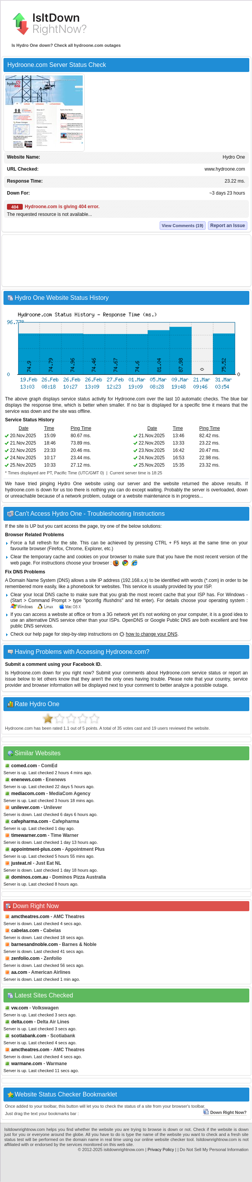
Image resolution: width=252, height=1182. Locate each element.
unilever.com (25, 807)
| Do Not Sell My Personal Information (213, 1149)
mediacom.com (28, 793)
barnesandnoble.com (34, 944)
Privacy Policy (161, 1149)
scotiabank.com (28, 1035)
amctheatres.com (30, 916)
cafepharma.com (29, 821)
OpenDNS (132, 620)
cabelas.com (25, 930)
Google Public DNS (170, 620)
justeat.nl (21, 863)
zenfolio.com (25, 958)
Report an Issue (227, 225)
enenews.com (26, 779)
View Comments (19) (182, 225)
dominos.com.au (29, 877)
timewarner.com (28, 835)
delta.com (22, 1022)
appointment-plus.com (36, 849)
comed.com (24, 765)
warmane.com (26, 1063)
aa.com (19, 972)
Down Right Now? (225, 1112)
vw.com (19, 1008)
